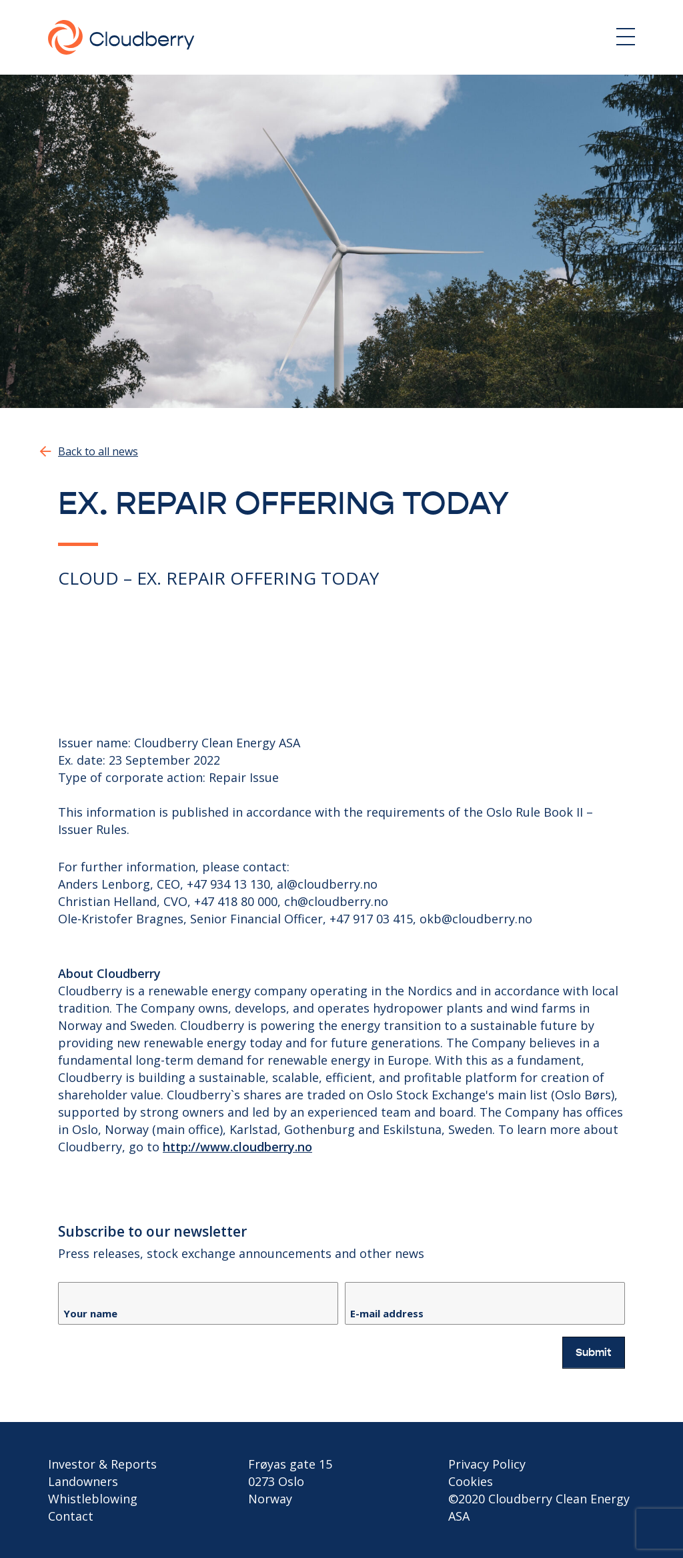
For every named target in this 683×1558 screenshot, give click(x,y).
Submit (594, 1352)
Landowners (83, 1481)
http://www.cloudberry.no (237, 1147)
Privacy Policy (487, 1464)
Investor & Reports (102, 1464)
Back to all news (98, 451)
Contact (70, 1516)
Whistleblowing (92, 1499)
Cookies (470, 1481)
